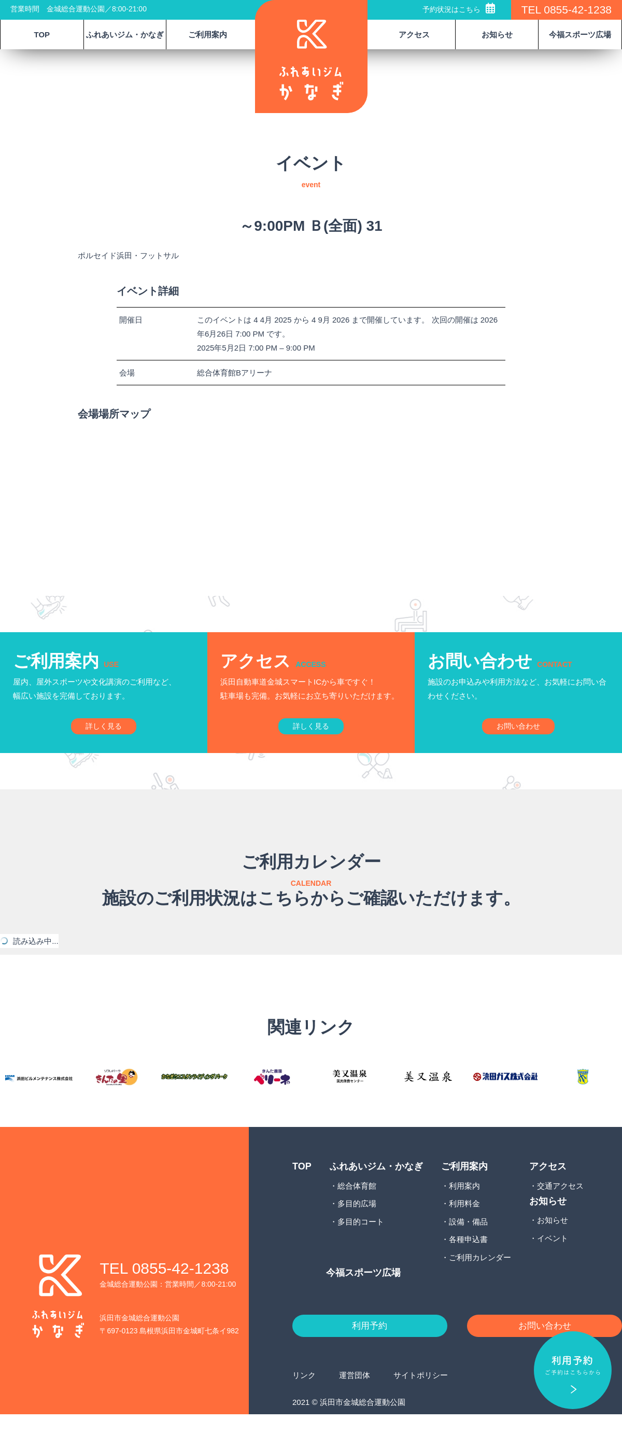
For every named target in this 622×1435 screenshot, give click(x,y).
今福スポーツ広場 (580, 34)
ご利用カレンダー (480, 1275)
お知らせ (552, 1238)
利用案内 (464, 1204)
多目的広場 (356, 1222)
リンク (304, 1395)
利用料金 (464, 1222)
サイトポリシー (420, 1395)
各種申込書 (468, 1257)
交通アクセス (560, 1204)
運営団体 (354, 1395)
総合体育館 (356, 1204)
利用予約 (369, 1345)
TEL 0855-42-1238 (566, 10)
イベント (552, 1256)
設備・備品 (468, 1239)
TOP (42, 34)
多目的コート (360, 1239)
